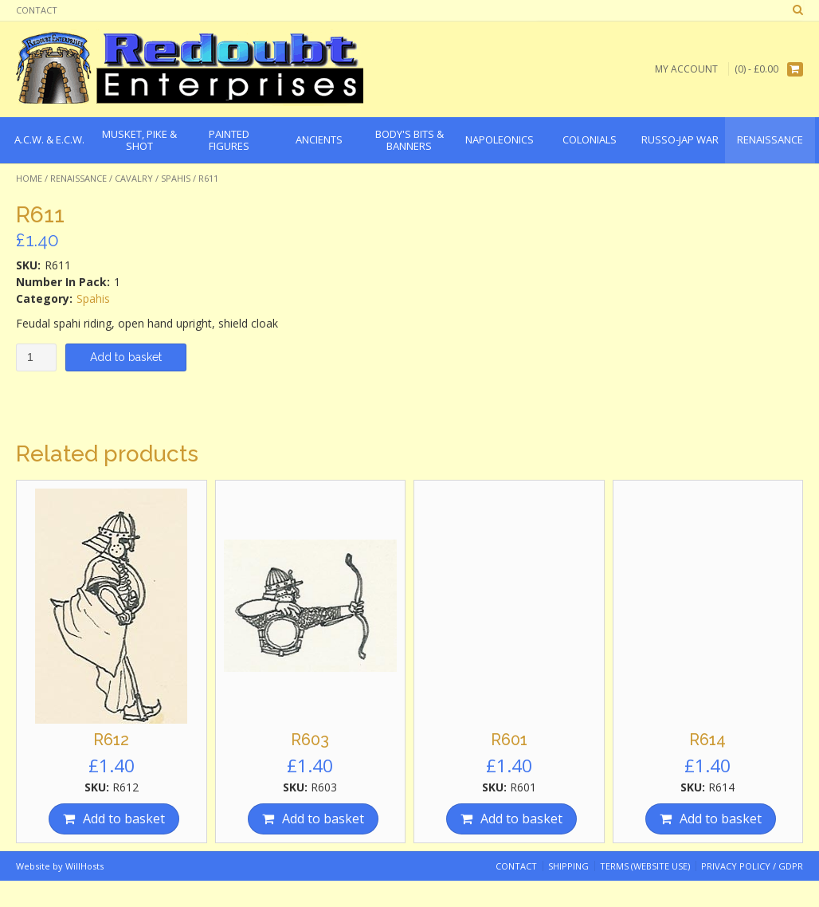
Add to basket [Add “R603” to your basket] (323, 818)
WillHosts (84, 866)
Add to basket (126, 357)
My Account (686, 69)
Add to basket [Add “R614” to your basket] (721, 818)
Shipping (568, 866)
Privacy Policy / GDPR (752, 866)
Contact (36, 10)
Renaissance (78, 178)
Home (29, 178)
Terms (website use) (645, 866)
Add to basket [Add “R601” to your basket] (521, 818)
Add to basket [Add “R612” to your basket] (124, 818)
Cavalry (134, 178)
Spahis (175, 178)
